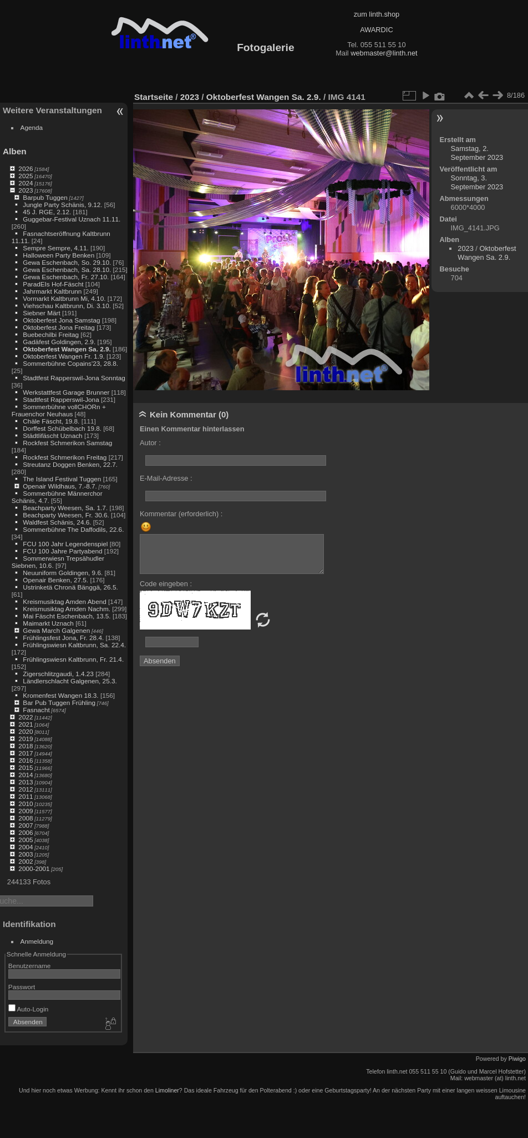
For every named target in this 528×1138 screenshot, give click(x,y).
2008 (25, 818)
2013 (25, 781)
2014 (25, 774)
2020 (25, 731)
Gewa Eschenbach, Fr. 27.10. (66, 276)
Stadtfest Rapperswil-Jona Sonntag (74, 377)
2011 (25, 796)
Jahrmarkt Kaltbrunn (52, 291)
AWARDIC (376, 30)
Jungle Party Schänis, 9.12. (62, 204)
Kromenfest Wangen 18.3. (60, 695)
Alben (15, 151)
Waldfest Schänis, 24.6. (57, 522)
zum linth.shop (377, 14)
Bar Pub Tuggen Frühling (59, 702)
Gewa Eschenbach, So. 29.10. (67, 262)
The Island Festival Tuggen (62, 478)
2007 (25, 825)
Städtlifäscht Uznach (52, 435)
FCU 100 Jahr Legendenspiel (65, 543)
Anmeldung (37, 941)
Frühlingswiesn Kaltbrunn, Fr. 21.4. (73, 659)
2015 (25, 767)
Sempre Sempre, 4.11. (55, 247)
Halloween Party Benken (58, 255)
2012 (25, 789)
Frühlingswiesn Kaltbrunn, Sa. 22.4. (74, 644)
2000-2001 (33, 868)
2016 (25, 760)
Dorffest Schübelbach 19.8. (62, 428)
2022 (25, 717)
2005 (25, 839)
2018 (25, 745)
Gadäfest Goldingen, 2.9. (59, 341)
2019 (25, 738)
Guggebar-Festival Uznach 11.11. (71, 219)
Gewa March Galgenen (56, 630)
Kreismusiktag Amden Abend (64, 601)
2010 (25, 803)
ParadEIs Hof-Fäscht (53, 284)
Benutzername (29, 965)
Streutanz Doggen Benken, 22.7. (70, 464)
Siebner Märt (41, 312)
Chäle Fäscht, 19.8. (51, 421)
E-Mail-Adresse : (166, 478)
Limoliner (167, 1090)
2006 (25, 832)
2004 (25, 846)
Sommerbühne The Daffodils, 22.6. (73, 529)
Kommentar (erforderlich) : (181, 514)
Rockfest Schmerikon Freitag (64, 457)
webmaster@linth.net (384, 53)
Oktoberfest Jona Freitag (59, 327)
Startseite (153, 97)
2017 (25, 753)
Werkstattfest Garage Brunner (66, 392)
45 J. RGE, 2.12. (47, 211)
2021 (25, 724)
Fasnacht (36, 709)
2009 (25, 810)
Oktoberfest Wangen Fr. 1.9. (63, 356)
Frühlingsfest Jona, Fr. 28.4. (63, 637)
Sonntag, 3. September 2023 (477, 182)
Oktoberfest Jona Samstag (61, 320)
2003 (25, 854)
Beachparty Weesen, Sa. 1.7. (65, 507)
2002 (25, 861)
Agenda (32, 127)
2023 (25, 190)
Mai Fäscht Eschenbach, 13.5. (66, 616)
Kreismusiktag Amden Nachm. (66, 608)
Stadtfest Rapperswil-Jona (61, 399)
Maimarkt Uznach (48, 623)
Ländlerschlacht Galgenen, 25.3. (69, 680)
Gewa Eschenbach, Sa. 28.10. (67, 269)
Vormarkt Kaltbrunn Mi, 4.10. (64, 298)
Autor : (150, 443)
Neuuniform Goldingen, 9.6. (63, 572)
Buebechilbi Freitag (51, 334)
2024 (25, 183)
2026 (25, 168)
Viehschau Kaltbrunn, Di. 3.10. (67, 305)
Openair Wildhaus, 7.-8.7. (60, 486)
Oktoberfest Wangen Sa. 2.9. (66, 349)
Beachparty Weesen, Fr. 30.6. (66, 514)
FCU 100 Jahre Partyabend (62, 551)
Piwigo (517, 1058)
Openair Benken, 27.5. (55, 579)
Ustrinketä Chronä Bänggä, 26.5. (70, 587)
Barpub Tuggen (45, 197)
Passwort (21, 986)
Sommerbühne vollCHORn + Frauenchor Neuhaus (59, 410)
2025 (25, 175)
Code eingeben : (166, 584)
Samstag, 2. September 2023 (477, 153)
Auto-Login (28, 1009)
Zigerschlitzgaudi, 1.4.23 (58, 673)
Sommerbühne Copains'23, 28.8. (70, 363)
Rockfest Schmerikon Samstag (67, 442)
